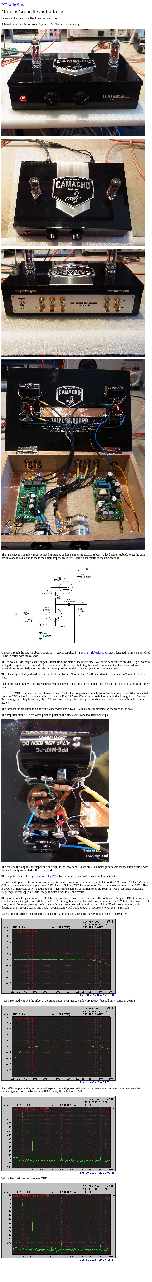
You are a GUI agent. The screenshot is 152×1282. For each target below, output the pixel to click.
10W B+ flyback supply (94, 652)
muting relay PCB (47, 876)
